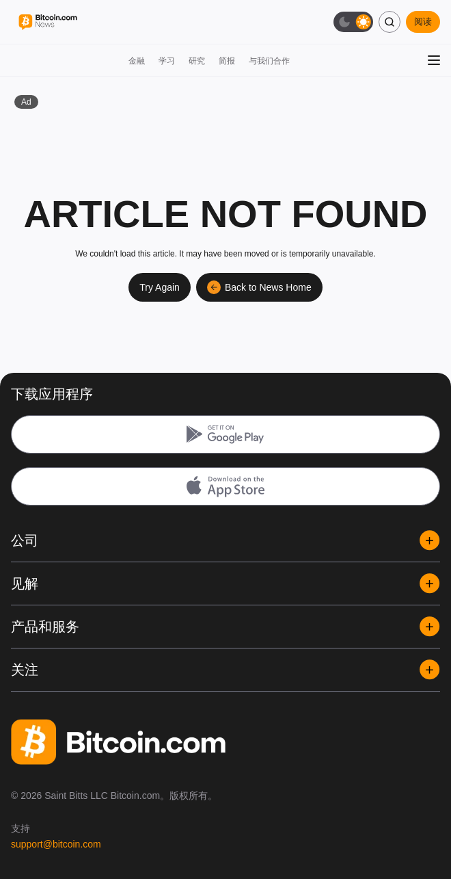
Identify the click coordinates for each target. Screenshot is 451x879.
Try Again (159, 287)
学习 (167, 61)
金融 (136, 61)
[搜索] (389, 22)
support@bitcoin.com (56, 844)
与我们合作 (269, 61)
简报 (227, 61)
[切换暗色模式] (353, 22)
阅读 (423, 21)
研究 (197, 61)
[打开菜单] (434, 60)
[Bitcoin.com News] (48, 22)
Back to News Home (259, 287)
